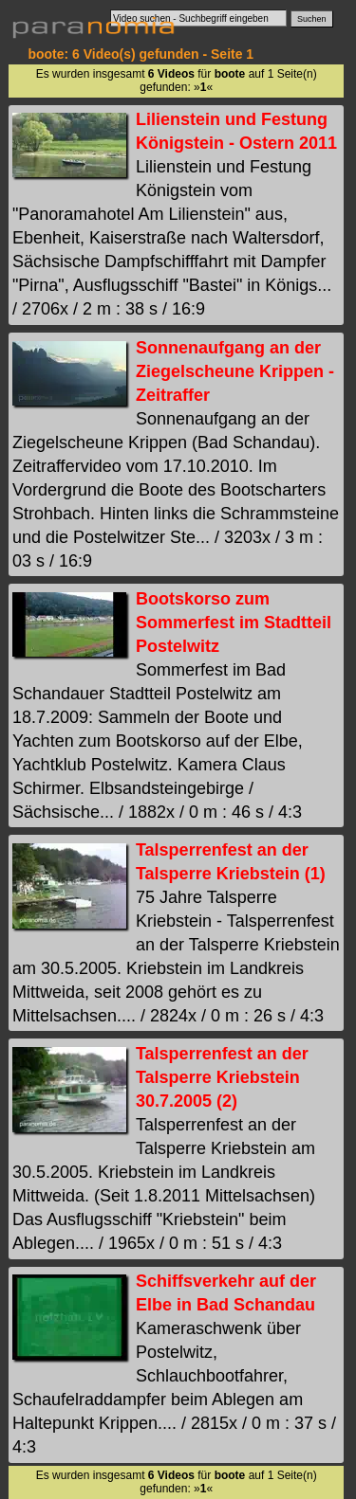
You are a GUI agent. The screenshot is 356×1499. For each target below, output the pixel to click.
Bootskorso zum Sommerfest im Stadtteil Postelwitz (233, 622)
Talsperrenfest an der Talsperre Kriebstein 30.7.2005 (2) (222, 1077)
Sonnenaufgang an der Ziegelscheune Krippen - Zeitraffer (235, 371)
